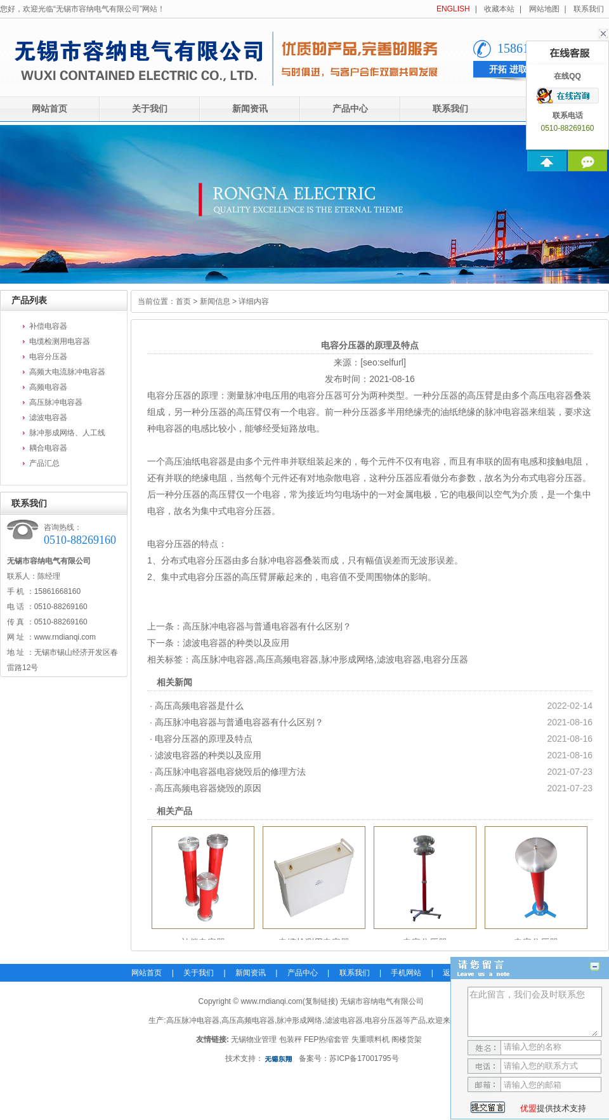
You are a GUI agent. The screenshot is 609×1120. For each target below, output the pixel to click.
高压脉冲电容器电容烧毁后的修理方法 (230, 772)
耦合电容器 (48, 448)
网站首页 (146, 972)
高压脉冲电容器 (55, 402)
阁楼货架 (406, 1039)
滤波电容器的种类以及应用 (236, 643)
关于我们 (149, 109)
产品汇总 (44, 463)
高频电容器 (48, 387)
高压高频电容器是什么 (199, 706)
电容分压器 (48, 356)
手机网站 (406, 972)
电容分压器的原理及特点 (203, 739)
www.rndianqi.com (65, 637)
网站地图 (544, 8)
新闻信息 (215, 301)
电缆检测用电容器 (59, 341)
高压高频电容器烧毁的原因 (208, 788)
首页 (183, 301)
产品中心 (350, 109)
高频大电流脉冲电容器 (67, 371)
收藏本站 (499, 8)
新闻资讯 (250, 109)
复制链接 (320, 1001)
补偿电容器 (48, 326)
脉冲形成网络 (347, 659)
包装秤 (290, 1039)
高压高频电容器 (287, 659)
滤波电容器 (48, 417)
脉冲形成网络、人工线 (67, 432)
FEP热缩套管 (326, 1039)
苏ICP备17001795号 (363, 1058)
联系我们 (588, 8)
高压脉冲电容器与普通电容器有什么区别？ (267, 626)
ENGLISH (453, 8)
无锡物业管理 (254, 1039)
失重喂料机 (370, 1039)
